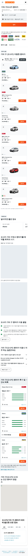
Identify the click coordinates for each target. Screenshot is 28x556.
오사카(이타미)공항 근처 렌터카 (11, 538)
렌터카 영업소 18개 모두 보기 (7, 469)
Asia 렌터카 (15, 551)
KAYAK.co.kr (4, 551)
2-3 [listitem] (8, 140)
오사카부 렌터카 (6, 552)
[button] (2, 2)
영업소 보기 (23, 404)
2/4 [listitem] (9, 119)
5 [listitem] (3, 119)
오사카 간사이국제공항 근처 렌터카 (12, 536)
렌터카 (10, 551)
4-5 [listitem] (9, 77)
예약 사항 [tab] (18, 527)
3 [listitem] (6, 119)
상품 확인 (22, 80)
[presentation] (26, 379)
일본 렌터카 (21, 551)
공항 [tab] (4, 527)
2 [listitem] (3, 77)
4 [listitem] (3, 98)
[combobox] (6, 10)
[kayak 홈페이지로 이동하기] (9, 2)
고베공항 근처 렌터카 (9, 540)
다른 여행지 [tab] (10, 527)
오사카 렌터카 (14, 552)
